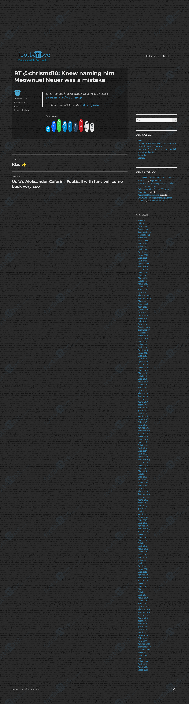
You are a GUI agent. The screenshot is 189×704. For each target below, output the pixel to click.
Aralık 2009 (143, 632)
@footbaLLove (20, 98)
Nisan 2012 (143, 555)
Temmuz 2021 (144, 266)
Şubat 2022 (143, 246)
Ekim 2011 (142, 572)
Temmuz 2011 (144, 578)
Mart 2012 (142, 557)
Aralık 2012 (143, 549)
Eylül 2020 (142, 292)
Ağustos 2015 (144, 457)
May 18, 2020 (90, 105)
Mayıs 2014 (143, 500)
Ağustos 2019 (144, 327)
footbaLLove (17, 689)
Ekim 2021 (142, 258)
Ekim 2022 (142, 223)
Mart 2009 (142, 658)
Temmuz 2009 (144, 647)
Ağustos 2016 (144, 428)
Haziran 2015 (144, 462)
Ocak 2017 (142, 413)
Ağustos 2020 (144, 295)
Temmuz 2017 (144, 396)
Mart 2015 (142, 471)
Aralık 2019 (143, 315)
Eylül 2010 (142, 606)
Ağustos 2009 (144, 644)
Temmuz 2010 (144, 612)
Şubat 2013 (142, 543)
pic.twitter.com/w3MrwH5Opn (64, 97)
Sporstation (156, 180)
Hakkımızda (152, 56)
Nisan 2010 (143, 621)
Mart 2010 (142, 624)
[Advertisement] (95, 26)
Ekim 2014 (142, 485)
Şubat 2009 (143, 661)
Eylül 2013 (142, 523)
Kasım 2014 (143, 482)
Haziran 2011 (143, 580)
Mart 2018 (142, 373)
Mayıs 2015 (143, 465)
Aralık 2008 (143, 667)
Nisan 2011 (142, 586)
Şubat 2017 (142, 410)
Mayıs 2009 (143, 652)
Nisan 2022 (143, 241)
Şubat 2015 (142, 474)
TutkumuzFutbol (149, 186)
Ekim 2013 (142, 520)
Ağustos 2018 (144, 362)
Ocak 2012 (142, 563)
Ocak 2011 (142, 595)
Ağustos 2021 (144, 264)
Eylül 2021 (142, 261)
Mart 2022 (142, 243)
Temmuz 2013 (144, 529)
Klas (140, 141)
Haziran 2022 (144, 235)
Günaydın (142, 155)
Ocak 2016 (142, 448)
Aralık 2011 (142, 566)
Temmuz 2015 (144, 459)
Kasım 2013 (143, 517)
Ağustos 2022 (144, 229)
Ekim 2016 (142, 422)
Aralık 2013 (143, 514)
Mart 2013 (142, 540)
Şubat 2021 (142, 281)
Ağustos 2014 (144, 491)
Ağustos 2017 (144, 393)
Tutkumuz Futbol (156, 201)
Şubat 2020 (143, 310)
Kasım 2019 (143, 318)
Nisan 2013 (142, 537)
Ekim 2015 (142, 451)
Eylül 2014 (142, 488)
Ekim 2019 (142, 321)
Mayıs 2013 (143, 534)
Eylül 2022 (142, 226)
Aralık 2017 (143, 382)
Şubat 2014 (142, 508)
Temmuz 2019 (144, 330)
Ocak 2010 (142, 629)
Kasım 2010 (143, 601)
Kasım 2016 (143, 419)
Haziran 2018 (144, 364)
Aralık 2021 (143, 252)
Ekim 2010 (142, 603)
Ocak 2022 (142, 249)
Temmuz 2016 (144, 431)
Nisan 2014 (143, 503)
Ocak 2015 (142, 477)
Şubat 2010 (142, 627)
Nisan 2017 (143, 405)
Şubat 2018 (142, 376)
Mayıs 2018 (143, 367)
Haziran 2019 (144, 333)
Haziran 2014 (144, 497)
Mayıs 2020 (143, 301)
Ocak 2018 (142, 379)
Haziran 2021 (144, 269)
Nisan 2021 (143, 275)
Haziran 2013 (143, 531)
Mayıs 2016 (143, 436)
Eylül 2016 (142, 425)
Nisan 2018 (143, 370)
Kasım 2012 (143, 552)
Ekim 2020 (142, 289)
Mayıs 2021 (143, 272)
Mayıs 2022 (143, 238)
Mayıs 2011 (142, 583)
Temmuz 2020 (144, 298)
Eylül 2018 (142, 359)
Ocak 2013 (142, 546)
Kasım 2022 (143, 220)
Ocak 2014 (142, 511)
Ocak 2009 (142, 664)
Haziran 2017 (144, 399)
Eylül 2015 (142, 454)
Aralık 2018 (143, 350)
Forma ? (141, 158)
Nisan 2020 (143, 304)
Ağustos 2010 (144, 609)
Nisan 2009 (143, 655)
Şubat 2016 (143, 445)
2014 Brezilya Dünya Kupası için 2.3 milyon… (157, 183)
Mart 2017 (142, 408)
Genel (17, 106)
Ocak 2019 (142, 347)
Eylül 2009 (142, 641)
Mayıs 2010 (143, 618)
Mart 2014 (142, 506)
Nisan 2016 (143, 439)
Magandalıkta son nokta (148, 195)
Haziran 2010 (144, 615)
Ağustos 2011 (143, 575)
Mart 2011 (142, 589)
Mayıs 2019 (143, 336)
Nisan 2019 (143, 338)
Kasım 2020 (143, 287)
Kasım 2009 (143, 635)
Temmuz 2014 (144, 494)
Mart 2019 (142, 341)
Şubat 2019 (143, 344)
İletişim (167, 56)
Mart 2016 (142, 442)
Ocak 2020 (142, 313)
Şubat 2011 (142, 592)
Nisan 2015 (143, 468)
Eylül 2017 (142, 390)
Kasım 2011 (143, 569)
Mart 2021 (142, 278)
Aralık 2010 (143, 598)
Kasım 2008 (143, 670)
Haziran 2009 (144, 650)
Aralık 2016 (143, 416)
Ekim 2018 (142, 356)
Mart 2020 (142, 307)
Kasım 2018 (143, 353)
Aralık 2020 (143, 284)
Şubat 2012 (142, 560)
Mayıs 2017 (143, 402)
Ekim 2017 (142, 387)
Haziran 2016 (144, 434)
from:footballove (21, 110)
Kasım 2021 (143, 255)
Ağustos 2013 (144, 526)
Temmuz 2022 (144, 232)
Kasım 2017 (143, 385)
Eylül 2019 (142, 324)
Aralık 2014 (143, 480)
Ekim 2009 (142, 638)
